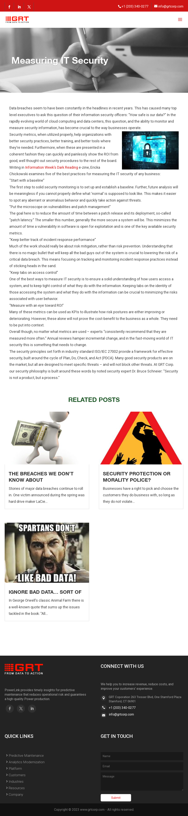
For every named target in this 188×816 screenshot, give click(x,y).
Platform (15, 768)
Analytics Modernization (27, 762)
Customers (17, 775)
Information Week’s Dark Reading (51, 167)
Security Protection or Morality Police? (136, 477)
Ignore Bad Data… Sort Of (45, 592)
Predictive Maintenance (26, 755)
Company (16, 794)
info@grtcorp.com (121, 714)
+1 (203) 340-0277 (122, 708)
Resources (17, 788)
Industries (16, 781)
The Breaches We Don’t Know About (41, 477)
